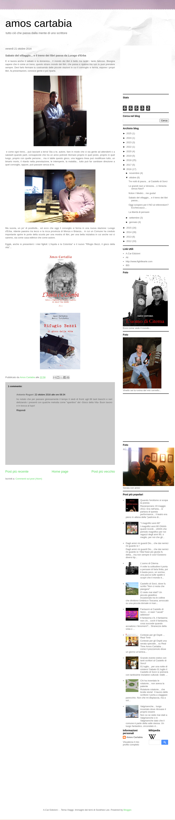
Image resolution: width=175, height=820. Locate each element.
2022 (129, 146)
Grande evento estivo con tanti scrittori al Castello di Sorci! (153, 661)
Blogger (127, 810)
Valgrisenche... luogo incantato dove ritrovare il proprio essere (153, 709)
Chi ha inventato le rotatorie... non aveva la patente (152, 683)
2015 (129, 227)
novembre (134, 173)
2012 (129, 241)
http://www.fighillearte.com (139, 261)
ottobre (133, 177)
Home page (60, 471)
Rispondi (20, 410)
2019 (129, 155)
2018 (129, 160)
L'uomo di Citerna (149, 563)
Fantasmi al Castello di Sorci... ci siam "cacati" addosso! (152, 612)
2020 (129, 151)
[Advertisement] (146, 70)
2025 (129, 133)
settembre (134, 217)
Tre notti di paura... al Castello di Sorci (148, 181)
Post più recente (16, 471)
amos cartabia (38, 23)
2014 (129, 232)
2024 (129, 138)
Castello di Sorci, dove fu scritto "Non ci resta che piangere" (153, 586)
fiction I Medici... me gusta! (142, 193)
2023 (129, 142)
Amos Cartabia (134, 737)
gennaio (133, 222)
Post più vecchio (103, 471)
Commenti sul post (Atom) (29, 478)
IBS (127, 265)
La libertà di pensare (139, 212)
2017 (129, 164)
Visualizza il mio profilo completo (131, 743)
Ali (127, 257)
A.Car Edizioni (133, 253)
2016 (129, 169)
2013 (129, 236)
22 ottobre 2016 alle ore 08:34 (50, 394)
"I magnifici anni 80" (150, 523)
